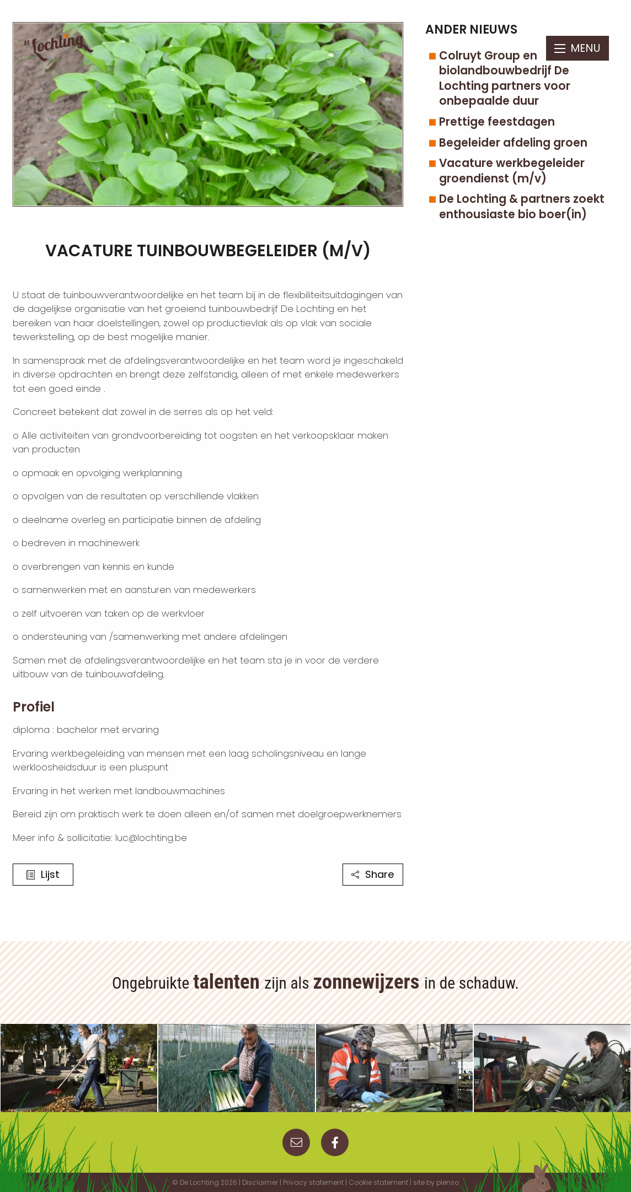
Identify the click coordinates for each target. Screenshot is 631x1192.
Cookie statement (378, 1182)
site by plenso (436, 1182)
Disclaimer (260, 1182)
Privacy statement (313, 1182)
